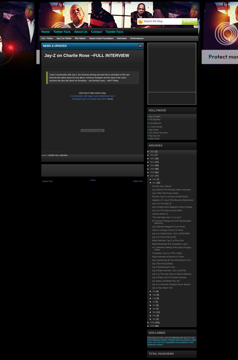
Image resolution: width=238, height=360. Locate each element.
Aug (155, 298)
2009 (152, 169)
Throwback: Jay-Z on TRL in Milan (167, 253)
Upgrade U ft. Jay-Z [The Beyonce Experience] (172, 200)
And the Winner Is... (160, 214)
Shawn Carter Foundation (101, 38)
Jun (154, 305)
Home (93, 180)
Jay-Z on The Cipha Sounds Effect (167, 210)
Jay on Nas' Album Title (162, 288)
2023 (152, 151)
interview (63, 155)
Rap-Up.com (154, 136)
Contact (96, 31)
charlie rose (53, 155)
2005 (152, 326)
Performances (137, 38)
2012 (152, 158)
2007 (152, 176)
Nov (155, 183)
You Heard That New (158, 133)
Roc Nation (80, 38)
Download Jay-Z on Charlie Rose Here (89, 99)
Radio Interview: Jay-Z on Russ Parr (168, 240)
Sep (155, 295)
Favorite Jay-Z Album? (162, 186)
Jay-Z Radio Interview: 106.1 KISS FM (169, 270)
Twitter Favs (62, 31)
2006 (152, 322)
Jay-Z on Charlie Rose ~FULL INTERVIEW (171, 233)
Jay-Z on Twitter (63, 38)
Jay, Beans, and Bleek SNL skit (165, 281)
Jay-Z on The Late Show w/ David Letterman (171, 274)
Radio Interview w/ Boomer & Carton (168, 257)
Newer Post (47, 181)
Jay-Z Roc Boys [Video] (162, 263)
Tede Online (154, 139)
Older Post (138, 181)
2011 (152, 162)
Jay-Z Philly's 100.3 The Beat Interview (169, 277)
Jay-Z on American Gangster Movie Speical (171, 284)
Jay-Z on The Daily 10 (161, 203)
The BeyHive (154, 119)
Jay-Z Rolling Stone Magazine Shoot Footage (172, 207)
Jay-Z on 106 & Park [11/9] (164, 237)
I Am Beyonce (155, 123)
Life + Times (47, 38)
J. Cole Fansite (155, 127)
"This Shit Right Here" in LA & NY (166, 217)
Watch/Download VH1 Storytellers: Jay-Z (170, 244)
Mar (155, 312)
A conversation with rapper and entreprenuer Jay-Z (92, 96)
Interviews (122, 38)
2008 (152, 172)
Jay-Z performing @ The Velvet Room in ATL (171, 260)
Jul (154, 302)
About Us (80, 31)
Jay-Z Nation (154, 116)
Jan (154, 319)
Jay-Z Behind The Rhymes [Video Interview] (171, 190)
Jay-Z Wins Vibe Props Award (165, 193)
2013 (152, 155)
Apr (154, 309)
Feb (155, 315)
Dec (155, 179)
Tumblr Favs (114, 31)
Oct (154, 291)
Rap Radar (154, 130)
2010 (152, 165)
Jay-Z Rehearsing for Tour (163, 267)
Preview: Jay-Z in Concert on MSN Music (170, 197)
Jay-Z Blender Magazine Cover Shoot (168, 227)
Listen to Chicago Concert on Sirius (167, 230)
